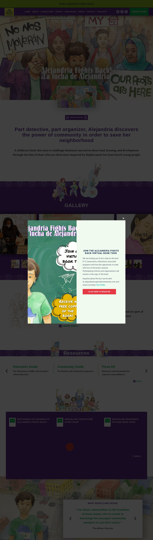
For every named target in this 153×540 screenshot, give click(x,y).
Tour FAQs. (101, 285)
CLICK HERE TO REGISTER (99, 292)
